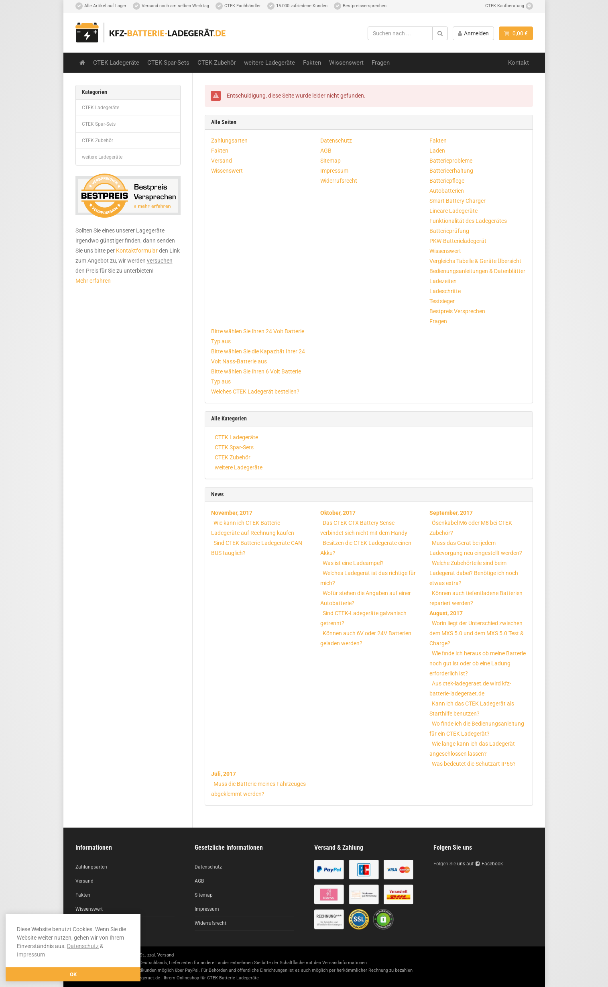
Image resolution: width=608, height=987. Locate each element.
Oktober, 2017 (338, 513)
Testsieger (442, 301)
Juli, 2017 (223, 774)
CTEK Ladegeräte (116, 62)
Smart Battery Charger (457, 201)
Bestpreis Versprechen (457, 311)
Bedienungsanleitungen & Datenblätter (477, 271)
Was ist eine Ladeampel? (353, 563)
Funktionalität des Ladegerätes (468, 221)
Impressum (31, 954)
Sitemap (330, 160)
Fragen (381, 62)
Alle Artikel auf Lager (100, 6)
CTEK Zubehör (216, 62)
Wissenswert (346, 62)
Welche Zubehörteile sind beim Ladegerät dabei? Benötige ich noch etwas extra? (473, 573)
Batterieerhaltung (451, 170)
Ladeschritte (445, 291)
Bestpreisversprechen (360, 6)
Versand (221, 160)
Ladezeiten (443, 281)
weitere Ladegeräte (269, 62)
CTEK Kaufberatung (509, 6)
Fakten (312, 62)
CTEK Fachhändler (238, 6)
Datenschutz (83, 946)
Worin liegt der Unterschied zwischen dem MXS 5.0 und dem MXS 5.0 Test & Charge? (476, 633)
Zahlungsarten (229, 140)
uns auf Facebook (480, 864)
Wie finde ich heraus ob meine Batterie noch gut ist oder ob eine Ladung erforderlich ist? (477, 663)
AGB (325, 150)
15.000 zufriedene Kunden (297, 6)
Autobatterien (446, 191)
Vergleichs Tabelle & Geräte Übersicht (475, 261)
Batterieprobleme (450, 160)
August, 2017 (446, 613)
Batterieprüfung (449, 231)
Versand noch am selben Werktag (171, 6)
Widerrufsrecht (338, 180)
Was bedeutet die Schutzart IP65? (474, 764)
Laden (437, 150)
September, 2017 (451, 513)
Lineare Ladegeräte (453, 211)
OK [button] (73, 974)
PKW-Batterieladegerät (457, 241)
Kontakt (518, 62)
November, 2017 (231, 513)
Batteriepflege (446, 180)
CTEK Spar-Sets (168, 62)
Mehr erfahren (93, 280)
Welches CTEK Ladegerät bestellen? (255, 391)
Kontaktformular (137, 250)
